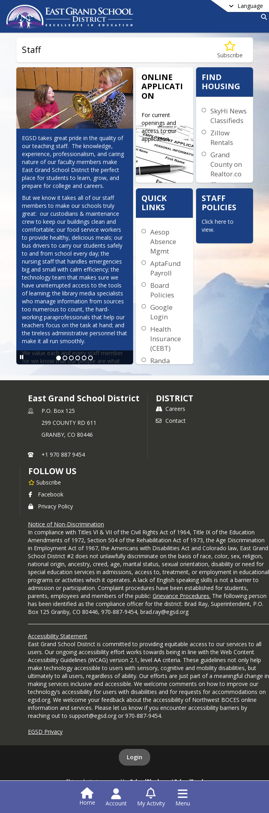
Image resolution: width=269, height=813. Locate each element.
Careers (170, 408)
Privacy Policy (50, 506)
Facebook (45, 494)
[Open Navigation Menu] (182, 797)
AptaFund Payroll (165, 268)
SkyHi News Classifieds (228, 115)
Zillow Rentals (221, 137)
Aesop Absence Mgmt (163, 241)
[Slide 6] (90, 358)
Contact (171, 420)
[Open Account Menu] (116, 797)
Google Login (161, 312)
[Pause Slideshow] (22, 357)
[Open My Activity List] (151, 797)
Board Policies (162, 290)
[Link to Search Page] (262, 17)
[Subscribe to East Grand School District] (44, 482)
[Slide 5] (84, 358)
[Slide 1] (58, 358)
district (174, 398)
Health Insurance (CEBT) (165, 338)
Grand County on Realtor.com (226, 169)
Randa (160, 360)
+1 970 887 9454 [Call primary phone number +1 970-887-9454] (63, 454)
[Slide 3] (71, 358)
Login (134, 757)
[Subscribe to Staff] (229, 50)
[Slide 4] (77, 358)
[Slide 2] (65, 358)
